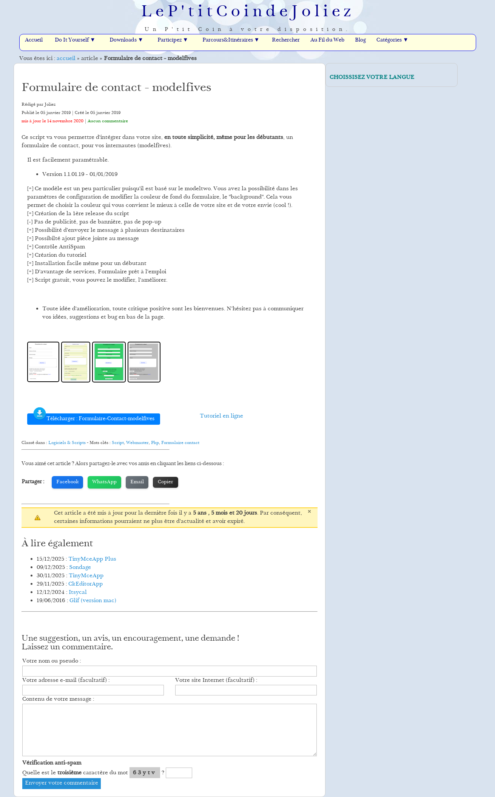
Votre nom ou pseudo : (51, 661)
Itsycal (78, 593)
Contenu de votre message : (58, 699)
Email (137, 482)
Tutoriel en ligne (221, 416)
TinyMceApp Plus (92, 559)
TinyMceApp (86, 576)
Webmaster (137, 443)
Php (155, 443)
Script (118, 443)
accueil (66, 59)
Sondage (80, 568)
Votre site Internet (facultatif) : (216, 680)
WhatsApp (104, 482)
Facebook (67, 482)
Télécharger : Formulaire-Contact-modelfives (93, 418)
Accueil (34, 40)
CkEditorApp (85, 584)
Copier (165, 482)
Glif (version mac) (92, 601)
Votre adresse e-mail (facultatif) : (65, 680)
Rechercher (286, 40)
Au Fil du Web (327, 40)
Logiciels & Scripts (67, 443)
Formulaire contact (180, 443)
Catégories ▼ (392, 40)
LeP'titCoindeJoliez (248, 13)
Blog (360, 40)
